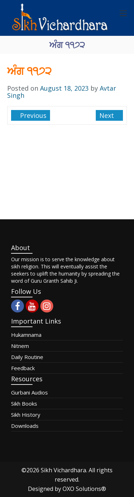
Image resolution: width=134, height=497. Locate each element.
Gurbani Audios (29, 392)
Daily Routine (27, 356)
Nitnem (20, 345)
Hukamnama (26, 334)
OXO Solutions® (84, 489)
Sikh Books (24, 403)
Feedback (23, 368)
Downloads (25, 425)
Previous (32, 115)
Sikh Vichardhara (63, 470)
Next (107, 115)
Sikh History (25, 414)
